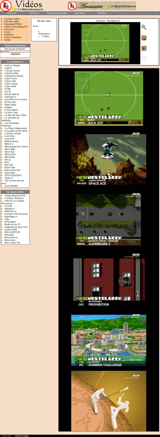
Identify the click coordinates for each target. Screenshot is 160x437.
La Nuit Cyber (11, 112)
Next (7, 162)
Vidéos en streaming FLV (16, 26)
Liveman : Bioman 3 (14, 198)
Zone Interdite (11, 186)
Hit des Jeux (10, 102)
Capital (8, 68)
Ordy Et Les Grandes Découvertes (12, 202)
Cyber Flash (10, 86)
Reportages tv (11, 216)
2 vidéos (45, 36)
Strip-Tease (10, 172)
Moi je (8, 159)
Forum (7, 40)
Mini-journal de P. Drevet (16, 146)
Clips (7, 219)
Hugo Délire (10, 104)
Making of (9, 208)
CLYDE (8, 206)
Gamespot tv (10, 97)
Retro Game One (12, 170)
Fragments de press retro (16, 227)
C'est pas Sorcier (12, 70)
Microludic (10, 157)
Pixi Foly (9, 165)
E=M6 (8, 89)
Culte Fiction (11, 78)
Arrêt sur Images (12, 65)
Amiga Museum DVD (15, 195)
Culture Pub (10, 81)
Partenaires (102, 13)
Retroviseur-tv (11, 237)
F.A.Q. (7, 32)
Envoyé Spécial (12, 94)
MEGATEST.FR (12, 232)
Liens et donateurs (12, 37)
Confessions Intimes (14, 76)
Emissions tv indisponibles (57, 13)
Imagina (8, 107)
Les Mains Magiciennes (16, 128)
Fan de (8, 91)
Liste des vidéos (11, 21)
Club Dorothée (11, 73)
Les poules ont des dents (16, 131)
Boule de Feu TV (13, 224)
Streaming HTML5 (13, 24)
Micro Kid (9, 152)
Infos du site (11, 13)
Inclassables (10, 221)
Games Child (11, 229)
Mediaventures (11, 141)
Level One (9, 136)
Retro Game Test (12, 242)
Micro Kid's (10, 154)
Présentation (44, 33)
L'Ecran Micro (11, 110)
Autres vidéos (80, 13)
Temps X (9, 178)
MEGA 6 (9, 144)
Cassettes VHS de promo (16, 214)
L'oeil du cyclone (13, 133)
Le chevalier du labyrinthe (10, 119)
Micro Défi (10, 149)
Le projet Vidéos (12, 19)
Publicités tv (10, 211)
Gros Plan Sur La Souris (16, 99)
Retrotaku (9, 235)
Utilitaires (9, 34)
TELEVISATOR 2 (13, 175)
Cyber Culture (11, 83)
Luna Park (9, 138)
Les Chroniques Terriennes (10, 124)
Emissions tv (34, 13)
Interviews (9, 29)
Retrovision (10, 240)
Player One (10, 167)
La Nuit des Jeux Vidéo (15, 115)
